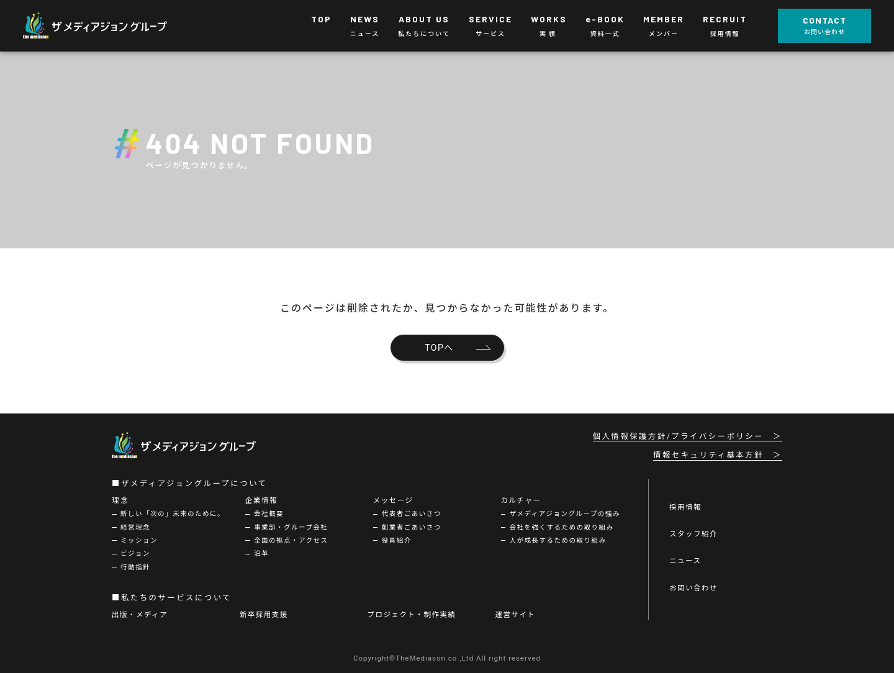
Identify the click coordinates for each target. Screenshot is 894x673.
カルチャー (521, 500)
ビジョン (135, 553)
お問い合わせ (693, 588)
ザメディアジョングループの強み (565, 514)
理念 (121, 500)
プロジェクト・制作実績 (412, 614)
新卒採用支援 (264, 614)
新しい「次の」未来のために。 (172, 514)
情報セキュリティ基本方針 (708, 455)
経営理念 (135, 527)
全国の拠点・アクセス (291, 540)
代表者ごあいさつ (411, 514)
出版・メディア (140, 614)
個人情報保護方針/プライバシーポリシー (678, 436)
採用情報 (685, 507)
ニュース (685, 560)
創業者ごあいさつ (411, 527)
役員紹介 (397, 540)
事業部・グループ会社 (291, 527)
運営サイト (515, 614)
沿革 (261, 553)
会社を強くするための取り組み (562, 527)
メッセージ (393, 500)
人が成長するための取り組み (558, 540)
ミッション (139, 540)
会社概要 (269, 514)
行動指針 (135, 567)
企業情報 (261, 500)
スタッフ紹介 (693, 534)
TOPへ (439, 348)
